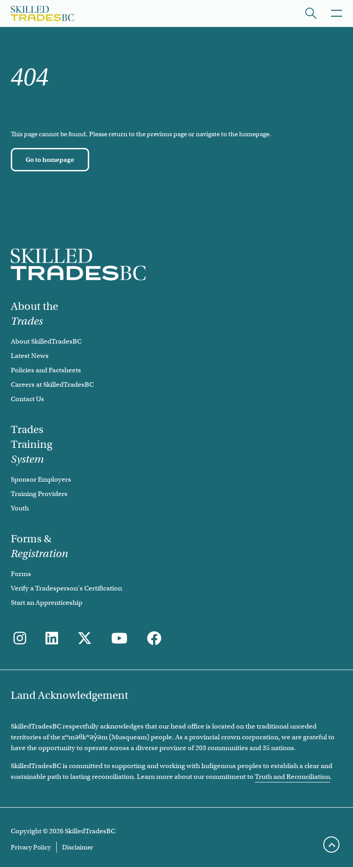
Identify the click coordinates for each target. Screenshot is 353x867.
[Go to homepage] (50, 159)
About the (34, 313)
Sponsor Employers (41, 479)
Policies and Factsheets (46, 370)
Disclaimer (77, 847)
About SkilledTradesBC (46, 341)
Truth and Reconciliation (292, 777)
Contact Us (27, 399)
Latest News (30, 356)
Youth (20, 508)
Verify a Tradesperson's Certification (66, 588)
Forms (21, 574)
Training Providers (39, 494)
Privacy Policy (31, 847)
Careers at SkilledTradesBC (52, 384)
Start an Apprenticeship (46, 603)
